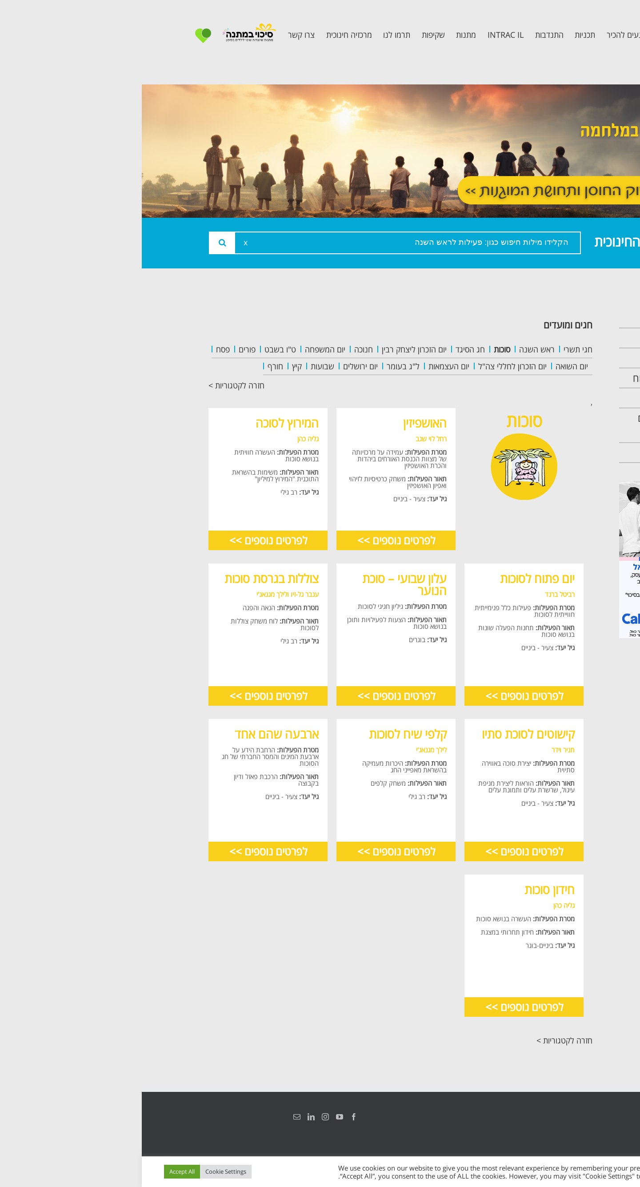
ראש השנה (395, 349)
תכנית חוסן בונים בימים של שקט (534, 425)
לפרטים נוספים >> (254, 540)
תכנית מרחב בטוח (532, 378)
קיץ (155, 366)
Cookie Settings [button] (84, 1171)
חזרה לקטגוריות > (95, 385)
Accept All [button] (40, 1171)
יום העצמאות (307, 366)
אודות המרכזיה (539, 338)
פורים (105, 349)
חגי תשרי (436, 349)
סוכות (360, 349)
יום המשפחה (183, 349)
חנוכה (221, 349)
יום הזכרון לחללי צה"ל (370, 366)
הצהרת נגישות (563, 1116)
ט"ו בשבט (138, 349)
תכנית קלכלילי (540, 398)
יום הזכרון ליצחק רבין (272, 349)
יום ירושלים (218, 366)
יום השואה (430, 366)
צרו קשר (551, 452)
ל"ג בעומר (261, 366)
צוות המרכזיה (541, 358)
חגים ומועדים (426, 324)
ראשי (557, 318)
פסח (81, 349)
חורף (133, 366)
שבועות (180, 366)
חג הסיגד (328, 349)
